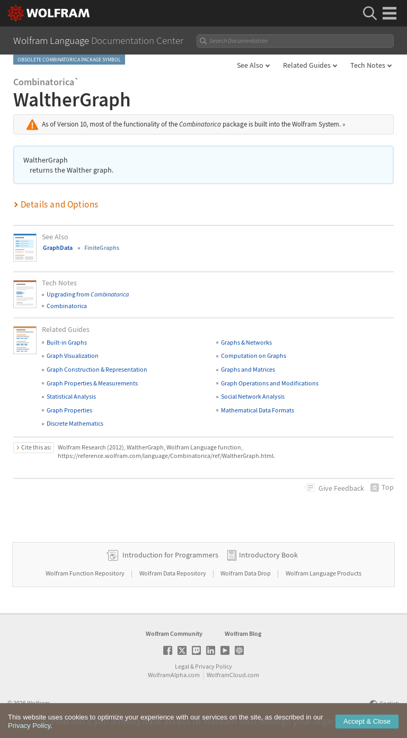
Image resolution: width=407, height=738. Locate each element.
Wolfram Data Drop (246, 573)
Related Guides (307, 65)
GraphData (58, 247)
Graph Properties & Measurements (92, 383)
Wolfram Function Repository (86, 573)
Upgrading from (88, 294)
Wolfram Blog (243, 633)
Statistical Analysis (71, 396)
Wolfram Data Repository (173, 573)
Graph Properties (69, 410)
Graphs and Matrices (248, 369)
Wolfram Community (174, 633)
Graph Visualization (73, 355)
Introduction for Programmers (170, 555)
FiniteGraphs (101, 247)
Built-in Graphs (67, 342)
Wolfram (38, 703)
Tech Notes (367, 65)
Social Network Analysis (253, 396)
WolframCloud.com (233, 675)
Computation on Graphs (253, 355)
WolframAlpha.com (174, 675)
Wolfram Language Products (323, 573)
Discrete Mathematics (75, 423)
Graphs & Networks (246, 342)
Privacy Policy (213, 666)
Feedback (341, 488)
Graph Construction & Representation (97, 369)
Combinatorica (67, 306)
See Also (250, 65)
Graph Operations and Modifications (269, 383)
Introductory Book (268, 555)
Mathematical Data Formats (257, 410)
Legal (182, 666)
